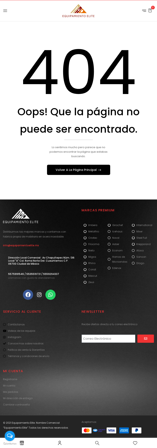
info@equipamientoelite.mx (21, 245)
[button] (150, 10)
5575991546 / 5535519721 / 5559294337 (33, 274)
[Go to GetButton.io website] (9, 443)
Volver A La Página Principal (77, 170)
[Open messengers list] (10, 436)
